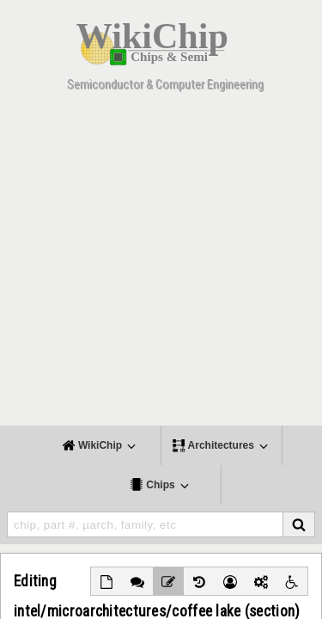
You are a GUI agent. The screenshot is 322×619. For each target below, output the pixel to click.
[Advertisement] (161, 264)
